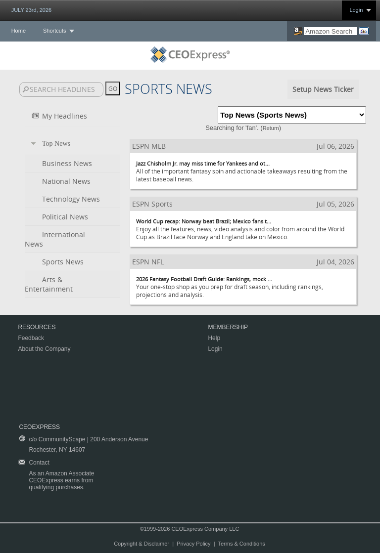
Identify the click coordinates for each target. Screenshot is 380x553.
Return (271, 128)
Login (356, 10)
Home (18, 31)
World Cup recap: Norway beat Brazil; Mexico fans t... (203, 221)
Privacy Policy (193, 544)
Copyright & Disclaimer (141, 544)
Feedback (31, 338)
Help (214, 338)
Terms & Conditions (241, 544)
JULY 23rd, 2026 (31, 10)
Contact (39, 462)
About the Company (44, 348)
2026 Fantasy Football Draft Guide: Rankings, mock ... (204, 279)
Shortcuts (54, 31)
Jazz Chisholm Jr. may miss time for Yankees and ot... (203, 163)
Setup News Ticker (323, 89)
